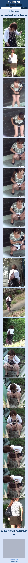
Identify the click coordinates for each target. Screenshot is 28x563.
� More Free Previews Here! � (14, 15)
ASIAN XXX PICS (14, 2)
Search (24, 7)
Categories (12, 5)
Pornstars (19, 5)
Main (7, 5)
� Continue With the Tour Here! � (14, 532)
